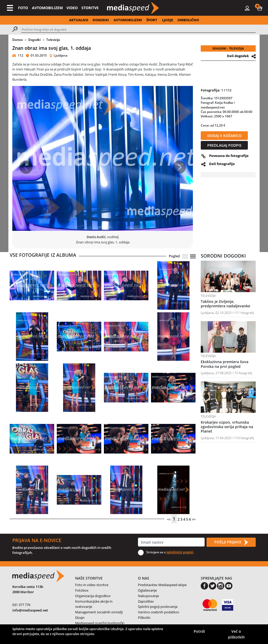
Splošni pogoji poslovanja (157, 606)
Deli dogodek (238, 55)
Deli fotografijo (222, 163)
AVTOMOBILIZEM (47, 7)
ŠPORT (151, 20)
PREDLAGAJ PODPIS (224, 145)
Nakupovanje (148, 595)
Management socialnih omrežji (99, 612)
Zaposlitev (146, 601)
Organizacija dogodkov (93, 595)
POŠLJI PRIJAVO (231, 542)
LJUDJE (167, 20)
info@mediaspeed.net (30, 610)
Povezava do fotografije (229, 155)
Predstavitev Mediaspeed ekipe (162, 584)
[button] (259, 8)
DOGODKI (101, 20)
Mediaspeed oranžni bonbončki (99, 623)
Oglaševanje (147, 590)
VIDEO (72, 7)
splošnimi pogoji (179, 552)
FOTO (23, 7)
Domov (17, 40)
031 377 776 (21, 604)
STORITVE (90, 7)
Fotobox (81, 590)
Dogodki (34, 40)
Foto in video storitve (91, 584)
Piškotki (144, 617)
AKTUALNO (78, 20)
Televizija (53, 40)
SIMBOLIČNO (188, 20)
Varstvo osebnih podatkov (158, 612)
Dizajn (80, 617)
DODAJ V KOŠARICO (224, 135)
